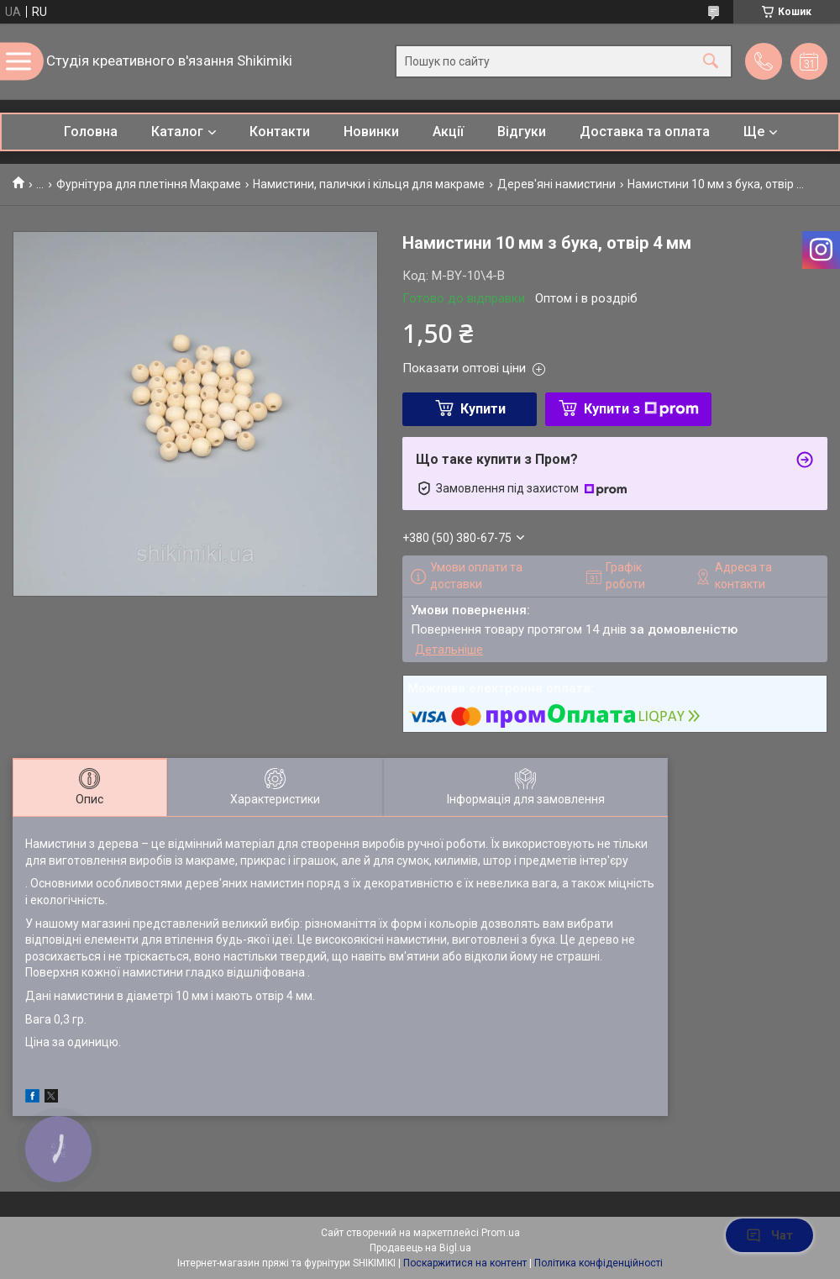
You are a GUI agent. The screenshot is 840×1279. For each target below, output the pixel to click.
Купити (483, 409)
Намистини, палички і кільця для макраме (369, 184)
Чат (769, 1235)
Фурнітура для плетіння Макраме (148, 184)
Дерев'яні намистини (556, 184)
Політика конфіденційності (598, 1263)
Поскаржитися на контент (465, 1263)
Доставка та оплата (645, 131)
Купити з (641, 409)
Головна (91, 131)
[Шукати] (710, 61)
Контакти (279, 131)
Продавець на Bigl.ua (420, 1248)
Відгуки (521, 131)
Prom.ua (500, 1233)
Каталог (177, 131)
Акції (448, 131)
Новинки (371, 131)
